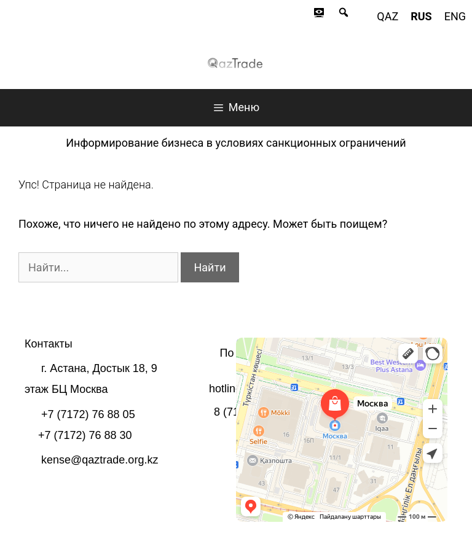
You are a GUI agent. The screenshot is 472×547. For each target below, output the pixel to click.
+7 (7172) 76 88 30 (85, 435)
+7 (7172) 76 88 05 (88, 414)
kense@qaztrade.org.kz (99, 460)
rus (421, 16)
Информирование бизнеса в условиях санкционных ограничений (236, 142)
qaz (387, 16)
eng (455, 16)
